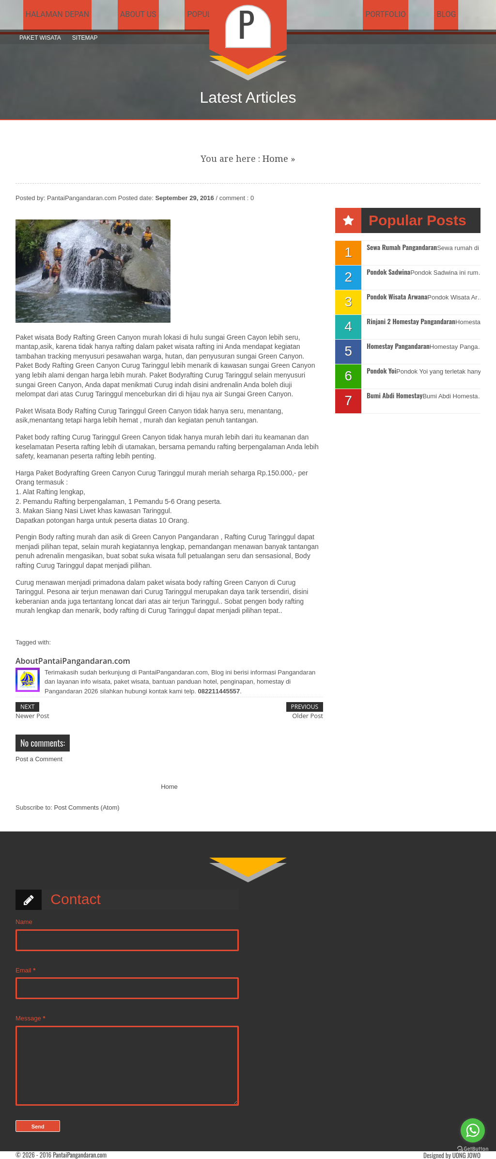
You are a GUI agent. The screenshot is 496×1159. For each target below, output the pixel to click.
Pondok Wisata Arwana (397, 297)
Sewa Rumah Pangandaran (402, 247)
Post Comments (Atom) (87, 807)
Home (275, 159)
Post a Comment (39, 759)
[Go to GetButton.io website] (472, 1149)
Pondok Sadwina (388, 272)
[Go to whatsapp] (473, 1130)
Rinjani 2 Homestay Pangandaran (411, 321)
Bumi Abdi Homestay (394, 396)
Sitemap (85, 37)
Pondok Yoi (381, 371)
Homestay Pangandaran (398, 346)
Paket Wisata (40, 37)
